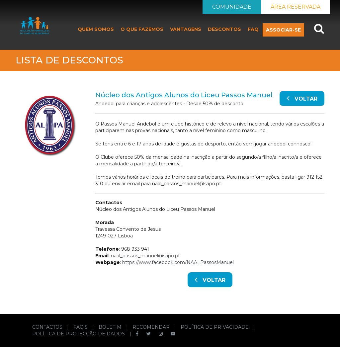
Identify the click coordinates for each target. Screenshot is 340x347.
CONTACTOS (48, 327)
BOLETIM (111, 327)
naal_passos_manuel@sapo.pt (145, 256)
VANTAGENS (185, 29)
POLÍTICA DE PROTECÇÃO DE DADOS (79, 334)
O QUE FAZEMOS (142, 29)
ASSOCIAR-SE (283, 30)
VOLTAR (302, 98)
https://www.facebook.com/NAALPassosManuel (178, 262)
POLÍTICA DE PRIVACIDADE (215, 327)
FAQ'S (81, 327)
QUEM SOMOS (96, 29)
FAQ (253, 29)
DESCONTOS (224, 29)
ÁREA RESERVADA (295, 7)
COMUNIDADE (231, 7)
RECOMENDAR (151, 327)
